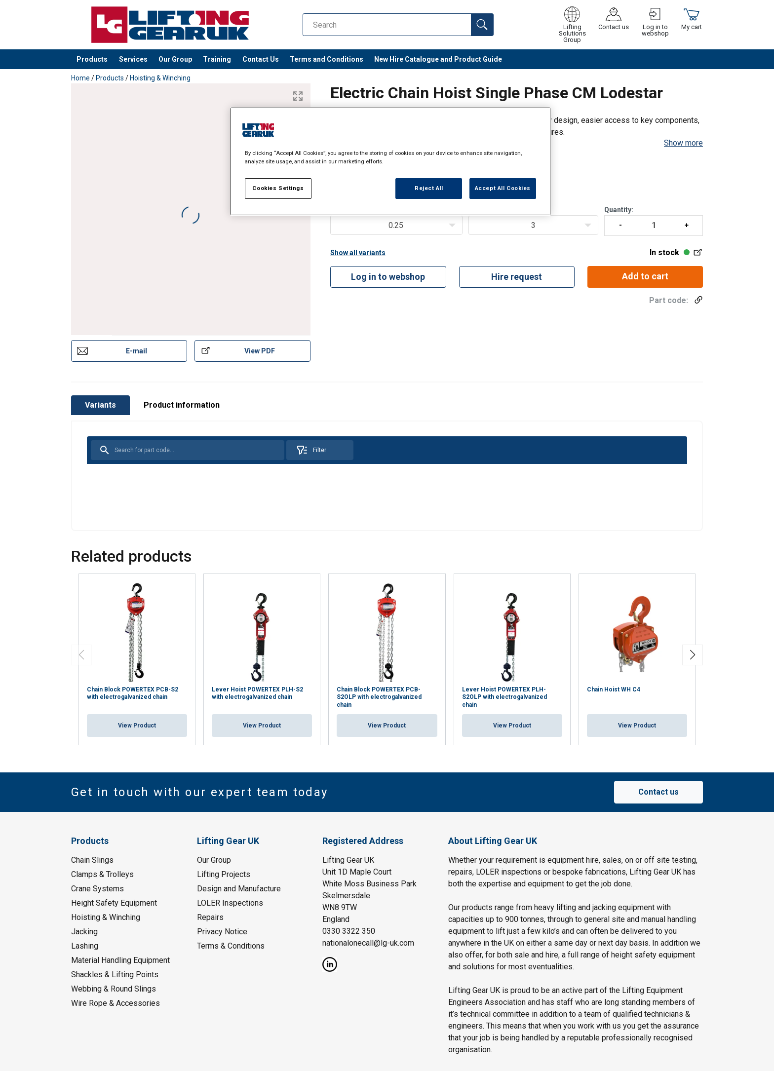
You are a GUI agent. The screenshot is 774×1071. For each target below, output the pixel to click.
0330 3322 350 (348, 930)
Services (133, 59)
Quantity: (653, 221)
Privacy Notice (222, 931)
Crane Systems (97, 888)
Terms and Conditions (326, 59)
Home (80, 78)
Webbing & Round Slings (113, 988)
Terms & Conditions (231, 945)
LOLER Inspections (230, 902)
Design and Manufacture (239, 888)
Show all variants (358, 253)
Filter (311, 450)
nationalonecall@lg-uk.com (368, 942)
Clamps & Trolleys (102, 874)
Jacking (84, 931)
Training (217, 59)
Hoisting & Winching (160, 78)
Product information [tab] (182, 405)
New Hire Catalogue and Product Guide (438, 59)
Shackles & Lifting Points (114, 974)
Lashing (84, 945)
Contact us (658, 792)
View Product (137, 725)
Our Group (175, 59)
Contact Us (260, 59)
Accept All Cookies (503, 188)
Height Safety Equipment (114, 902)
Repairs (210, 916)
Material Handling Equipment (120, 959)
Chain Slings (92, 859)
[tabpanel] (387, 476)
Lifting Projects (223, 874)
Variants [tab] (100, 405)
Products (92, 59)
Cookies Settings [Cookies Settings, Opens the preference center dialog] (278, 188)
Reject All (429, 188)
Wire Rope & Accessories (115, 1002)
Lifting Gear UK (348, 859)
